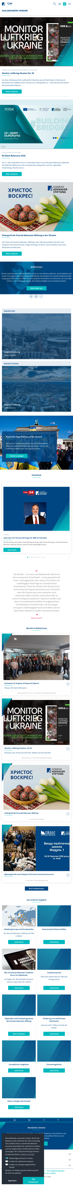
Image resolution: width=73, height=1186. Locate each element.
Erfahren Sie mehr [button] (27, 1154)
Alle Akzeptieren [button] (33, 1180)
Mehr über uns (36, 288)
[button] (4, 557)
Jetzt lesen (12, 550)
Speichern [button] (12, 1180)
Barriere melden (49, 1173)
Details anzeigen (17, 456)
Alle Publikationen (36, 888)
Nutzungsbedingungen (55, 1171)
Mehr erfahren (12, 91)
